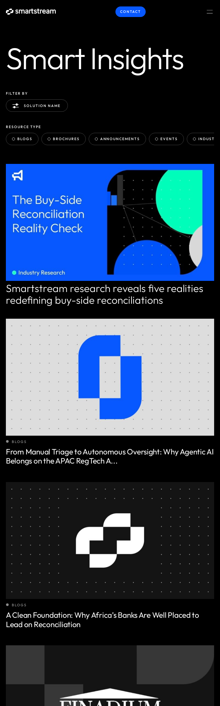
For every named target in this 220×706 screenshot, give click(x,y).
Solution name (37, 105)
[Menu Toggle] (209, 11)
